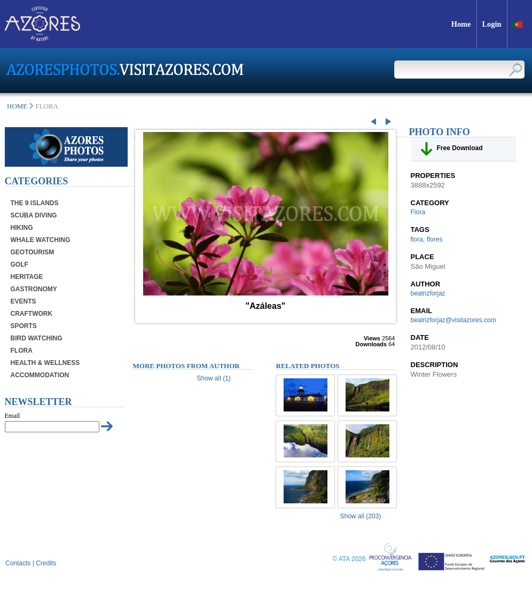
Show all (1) (214, 378)
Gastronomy (34, 289)
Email (12, 416)
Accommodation (40, 375)
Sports (24, 326)
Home (17, 106)
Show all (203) (360, 516)
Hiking (22, 227)
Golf (19, 264)
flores (434, 239)
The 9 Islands (35, 203)
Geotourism (32, 252)
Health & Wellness (45, 363)
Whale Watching (41, 240)
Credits (46, 563)
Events (23, 301)
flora (417, 239)
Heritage (27, 277)
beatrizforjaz (428, 293)
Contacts (17, 563)
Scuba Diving (34, 215)
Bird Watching (36, 338)
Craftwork (32, 313)
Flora (22, 350)
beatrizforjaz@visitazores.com (453, 320)
